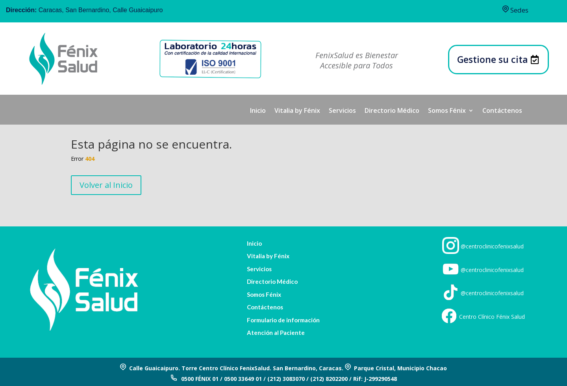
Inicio (258, 111)
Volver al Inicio (106, 185)
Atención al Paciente (276, 332)
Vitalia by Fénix (297, 111)
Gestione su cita (492, 59)
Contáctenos (502, 111)
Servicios (342, 111)
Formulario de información (283, 320)
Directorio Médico (392, 111)
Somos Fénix (447, 111)
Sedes (515, 10)
